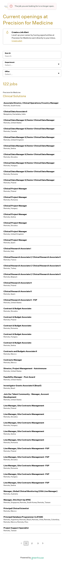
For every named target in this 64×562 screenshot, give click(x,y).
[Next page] (42, 543)
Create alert (17, 41)
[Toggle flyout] (58, 64)
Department (9, 62)
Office (7, 71)
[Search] (32, 56)
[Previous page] (21, 543)
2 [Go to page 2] (31, 543)
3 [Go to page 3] (38, 543)
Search (8, 53)
